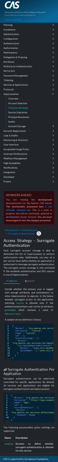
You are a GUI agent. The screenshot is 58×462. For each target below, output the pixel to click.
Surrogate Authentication (21, 233)
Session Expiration (17, 112)
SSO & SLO (28, 71)
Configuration (28, 38)
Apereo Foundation (38, 459)
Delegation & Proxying (28, 57)
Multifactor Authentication (28, 66)
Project (28, 181)
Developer (28, 177)
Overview (13, 98)
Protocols (28, 89)
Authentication (28, 43)
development (12, 230)
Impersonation (28, 94)
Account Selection (17, 103)
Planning (28, 25)
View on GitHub (13, 19)
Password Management (28, 75)
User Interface (28, 144)
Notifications (28, 167)
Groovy (30, 281)
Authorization (28, 48)
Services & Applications (28, 85)
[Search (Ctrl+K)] (39, 233)
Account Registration (28, 131)
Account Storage (31, 126)
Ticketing (28, 80)
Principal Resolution (18, 117)
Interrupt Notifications (28, 154)
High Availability (28, 163)
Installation (28, 29)
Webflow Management (28, 158)
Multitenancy (28, 52)
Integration (28, 172)
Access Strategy (18, 107)
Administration (28, 34)
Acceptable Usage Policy (28, 149)
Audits (11, 121)
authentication (30, 230)
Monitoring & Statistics (28, 140)
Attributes (28, 62)
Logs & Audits (28, 135)
